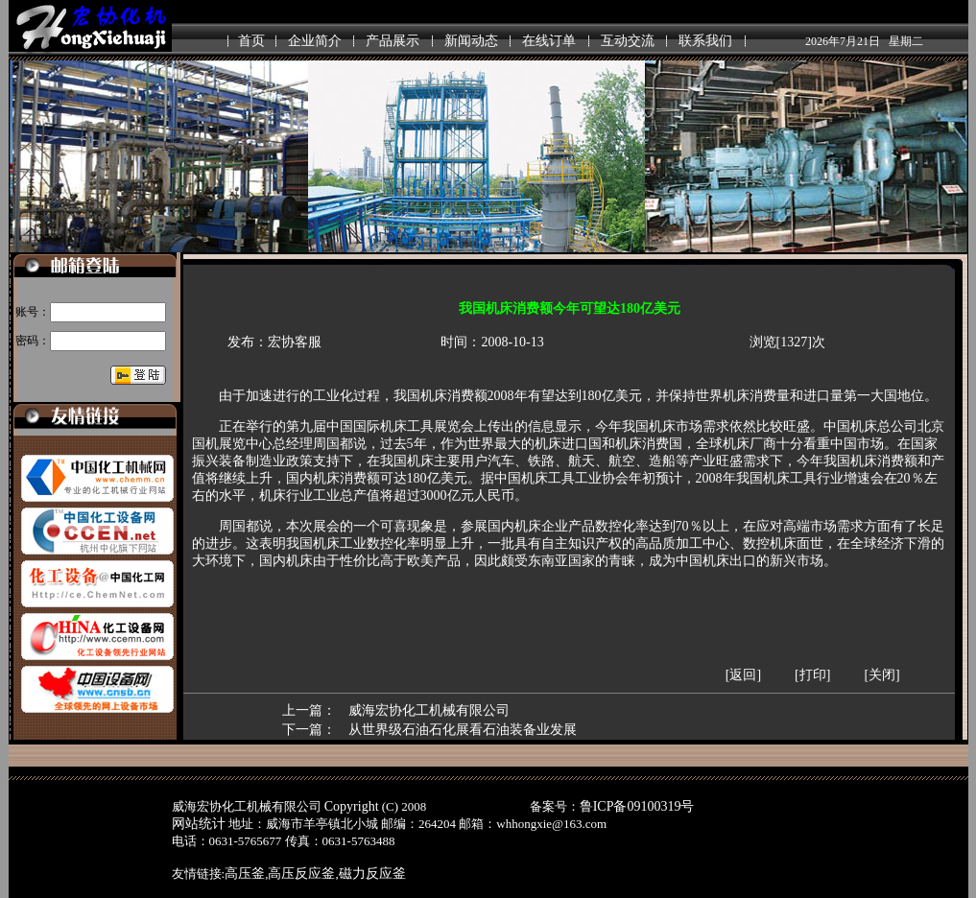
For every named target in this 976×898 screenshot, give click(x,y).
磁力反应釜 (372, 873)
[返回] (743, 675)
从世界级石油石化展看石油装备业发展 (462, 729)
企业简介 (315, 41)
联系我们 (705, 41)
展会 (326, 526)
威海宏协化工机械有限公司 (429, 710)
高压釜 (245, 873)
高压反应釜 (301, 873)
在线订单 (549, 41)
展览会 (454, 426)
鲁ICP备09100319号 (637, 806)
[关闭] (881, 675)
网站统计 (199, 823)
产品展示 (392, 41)
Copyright (351, 806)
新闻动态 (471, 41)
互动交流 (628, 41)
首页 (251, 41)
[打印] (812, 675)
